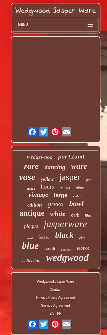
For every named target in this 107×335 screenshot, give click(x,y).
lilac (88, 215)
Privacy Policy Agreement (55, 298)
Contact (55, 290)
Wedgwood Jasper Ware (55, 282)
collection (31, 260)
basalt (50, 248)
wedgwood (67, 257)
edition (34, 205)
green (56, 204)
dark (75, 215)
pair (89, 180)
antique (32, 213)
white (57, 213)
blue (30, 246)
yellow (47, 179)
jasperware (65, 224)
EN (51, 314)
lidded (31, 188)
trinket (65, 188)
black (64, 234)
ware (79, 166)
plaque (31, 226)
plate (80, 188)
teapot (83, 248)
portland (71, 157)
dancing (55, 167)
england (66, 249)
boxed (29, 238)
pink (82, 237)
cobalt (78, 196)
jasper (69, 177)
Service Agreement (55, 306)
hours (47, 186)
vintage (38, 194)
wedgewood (40, 157)
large (61, 195)
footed (44, 237)
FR (59, 314)
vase (27, 177)
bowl (76, 203)
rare (31, 166)
